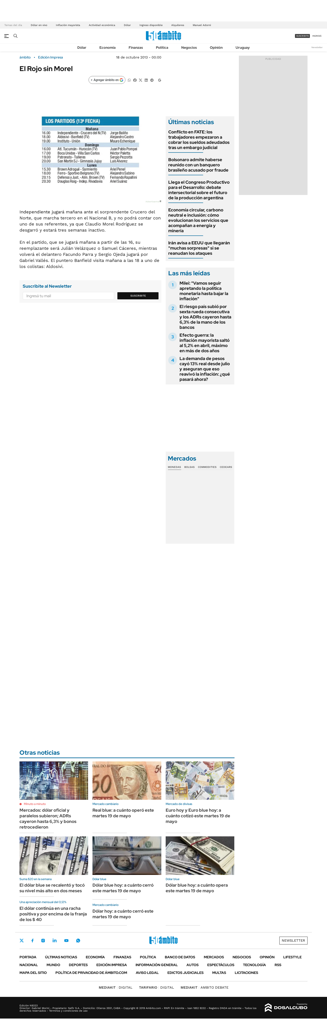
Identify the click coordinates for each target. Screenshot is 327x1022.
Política (162, 47)
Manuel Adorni (202, 25)
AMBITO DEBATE (204, 987)
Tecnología (254, 965)
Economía (107, 47)
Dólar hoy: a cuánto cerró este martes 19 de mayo (123, 914)
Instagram (43, 941)
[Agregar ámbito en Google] (107, 80)
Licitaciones (246, 972)
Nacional (28, 965)
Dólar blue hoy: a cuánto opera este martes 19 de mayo (197, 888)
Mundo (53, 965)
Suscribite (138, 295)
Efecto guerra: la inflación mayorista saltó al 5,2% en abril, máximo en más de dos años (205, 343)
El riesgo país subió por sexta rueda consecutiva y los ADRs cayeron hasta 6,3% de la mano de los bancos (205, 317)
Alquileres (177, 25)
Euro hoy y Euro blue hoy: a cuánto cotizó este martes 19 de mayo (198, 815)
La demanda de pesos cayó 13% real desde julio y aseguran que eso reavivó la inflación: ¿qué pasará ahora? (205, 369)
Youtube (66, 940)
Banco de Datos (180, 957)
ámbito (25, 57)
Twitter (21, 940)
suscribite (302, 36)
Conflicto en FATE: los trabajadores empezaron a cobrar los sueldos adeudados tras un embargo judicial (199, 139)
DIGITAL (116, 987)
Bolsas (189, 467)
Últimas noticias (61, 957)
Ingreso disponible (151, 25)
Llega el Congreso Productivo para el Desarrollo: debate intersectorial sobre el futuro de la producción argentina (199, 190)
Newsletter (317, 47)
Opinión (216, 47)
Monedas (174, 467)
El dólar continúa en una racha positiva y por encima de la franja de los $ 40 (53, 913)
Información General (157, 965)
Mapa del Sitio (33, 972)
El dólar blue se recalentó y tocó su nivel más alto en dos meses (52, 888)
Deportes (78, 965)
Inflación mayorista (68, 25)
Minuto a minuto (35, 804)
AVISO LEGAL (147, 972)
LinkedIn (55, 941)
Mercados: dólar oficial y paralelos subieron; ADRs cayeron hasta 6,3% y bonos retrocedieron (47, 818)
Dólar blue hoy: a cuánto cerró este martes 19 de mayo (123, 888)
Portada (27, 957)
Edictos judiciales (185, 972)
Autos (192, 965)
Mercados (214, 957)
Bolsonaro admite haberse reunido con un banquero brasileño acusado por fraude (198, 165)
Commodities (207, 467)
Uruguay (243, 47)
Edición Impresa (111, 965)
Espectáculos (220, 965)
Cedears (226, 467)
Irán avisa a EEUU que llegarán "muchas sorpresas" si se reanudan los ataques (199, 248)
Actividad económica (102, 25)
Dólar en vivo (39, 25)
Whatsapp (78, 941)
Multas (219, 972)
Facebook (32, 941)
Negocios (189, 47)
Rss (278, 965)
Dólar (127, 25)
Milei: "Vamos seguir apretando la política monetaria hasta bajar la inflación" (204, 291)
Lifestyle (292, 957)
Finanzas (136, 47)
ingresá (317, 36)
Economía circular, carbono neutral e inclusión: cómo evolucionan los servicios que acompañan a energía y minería (198, 220)
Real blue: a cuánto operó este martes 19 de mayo (123, 813)
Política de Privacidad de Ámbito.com (91, 972)
